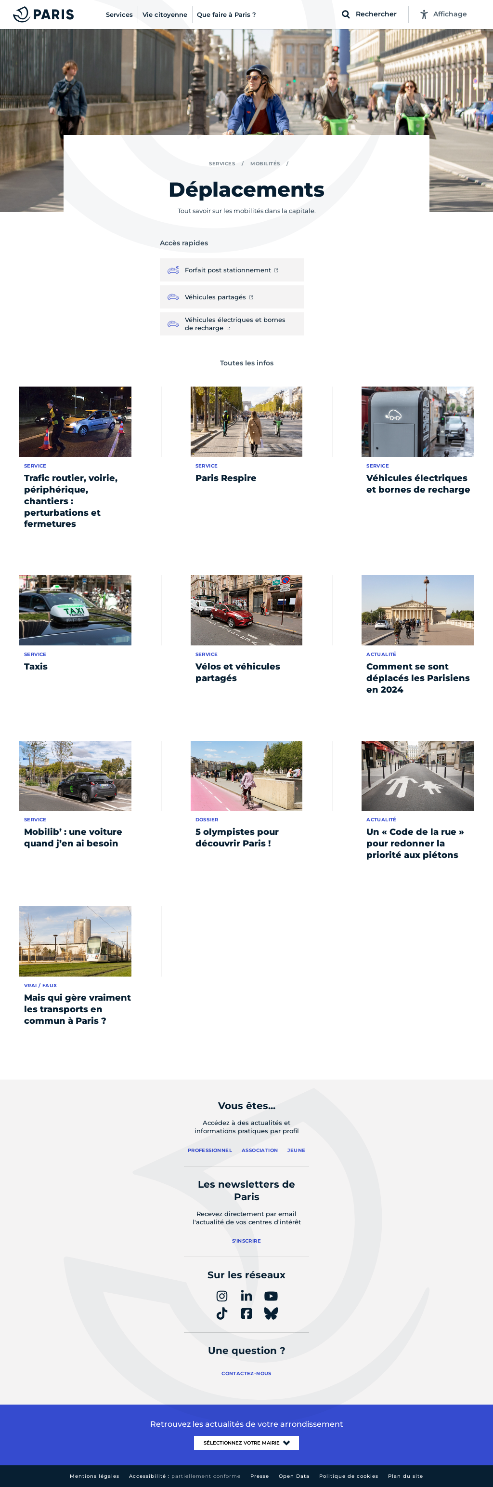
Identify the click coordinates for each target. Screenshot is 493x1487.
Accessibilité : (185, 1476)
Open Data (294, 1476)
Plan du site (405, 1476)
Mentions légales (94, 1476)
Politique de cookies (348, 1476)
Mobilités (265, 164)
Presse (259, 1476)
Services (222, 164)
